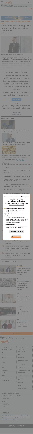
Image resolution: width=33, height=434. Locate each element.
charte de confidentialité (16, 205)
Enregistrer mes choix (16, 231)
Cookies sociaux (10, 224)
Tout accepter (16, 237)
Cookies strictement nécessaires (15, 208)
